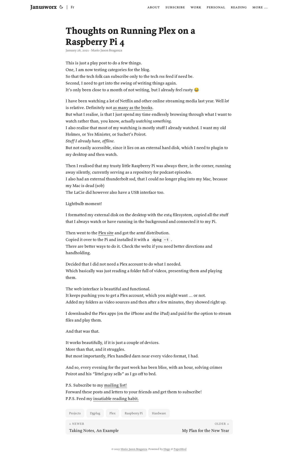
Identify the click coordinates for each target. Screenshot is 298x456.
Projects (75, 413)
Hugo (166, 449)
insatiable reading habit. (116, 398)
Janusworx (43, 6)
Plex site (106, 232)
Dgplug (95, 413)
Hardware (159, 413)
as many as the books (132, 107)
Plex (112, 413)
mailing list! (115, 385)
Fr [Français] (72, 7)
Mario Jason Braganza (134, 449)
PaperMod (180, 449)
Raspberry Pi (134, 413)
